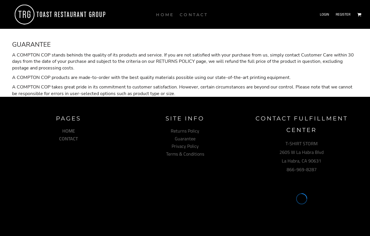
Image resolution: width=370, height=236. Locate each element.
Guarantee (185, 138)
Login (324, 14)
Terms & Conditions (185, 154)
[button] (359, 14)
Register (343, 14)
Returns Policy (185, 131)
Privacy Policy (185, 146)
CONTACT (68, 138)
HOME (68, 131)
